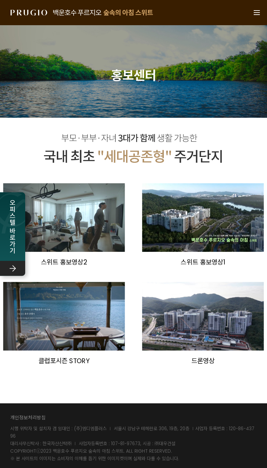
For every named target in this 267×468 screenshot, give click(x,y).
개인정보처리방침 (28, 417)
